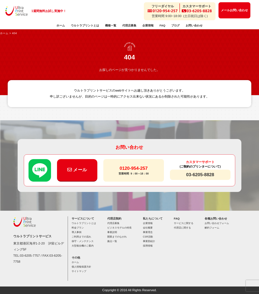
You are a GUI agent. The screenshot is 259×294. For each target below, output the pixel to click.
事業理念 (148, 232)
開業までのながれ (117, 236)
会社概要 (148, 227)
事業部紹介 (149, 241)
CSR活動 (148, 236)
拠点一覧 (112, 241)
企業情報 (148, 25)
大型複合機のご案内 (83, 245)
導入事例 (76, 232)
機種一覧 (110, 25)
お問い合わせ (194, 25)
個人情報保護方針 (81, 266)
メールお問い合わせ (234, 10)
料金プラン (78, 227)
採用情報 (148, 245)
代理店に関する (182, 227)
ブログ (175, 25)
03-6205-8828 (200, 174)
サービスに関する (183, 223)
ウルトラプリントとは (85, 25)
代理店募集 (129, 25)
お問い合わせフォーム (217, 223)
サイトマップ (79, 271)
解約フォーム (212, 227)
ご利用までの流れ (81, 236)
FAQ (162, 25)
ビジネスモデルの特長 (119, 227)
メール (77, 169)
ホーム (60, 25)
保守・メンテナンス (83, 241)
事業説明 (112, 232)
